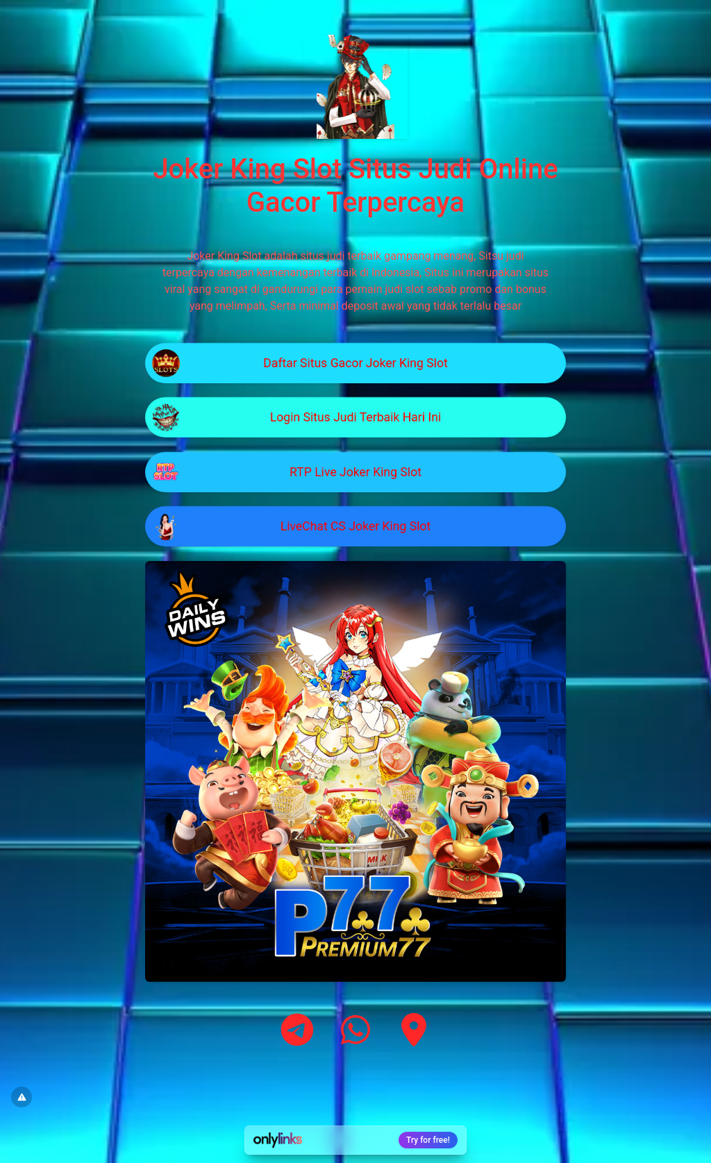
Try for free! (428, 1140)
